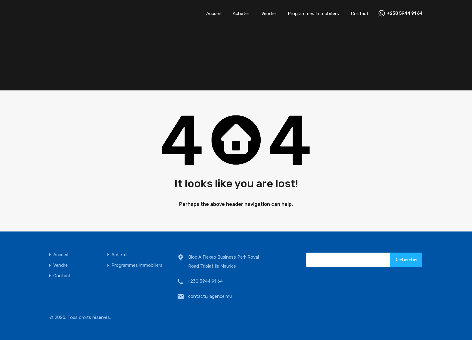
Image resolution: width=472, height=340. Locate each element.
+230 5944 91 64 (405, 13)
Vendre (268, 13)
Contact (359, 13)
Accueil (213, 13)
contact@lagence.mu (210, 296)
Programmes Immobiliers (313, 13)
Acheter (241, 13)
